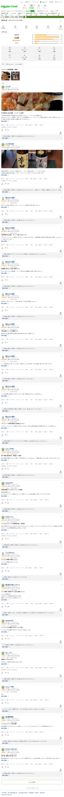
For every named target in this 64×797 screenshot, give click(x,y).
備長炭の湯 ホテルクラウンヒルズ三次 (11, 20)
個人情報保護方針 (12, 792)
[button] (5, 75)
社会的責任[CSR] (23, 792)
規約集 (37, 792)
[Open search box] (3, 64)
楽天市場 (51, 2)
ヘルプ (21, 2)
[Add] (60, 21)
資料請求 (42, 792)
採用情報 (31, 792)
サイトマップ (35, 2)
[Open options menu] (19, 64)
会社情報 (4, 792)
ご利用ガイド (28, 2)
